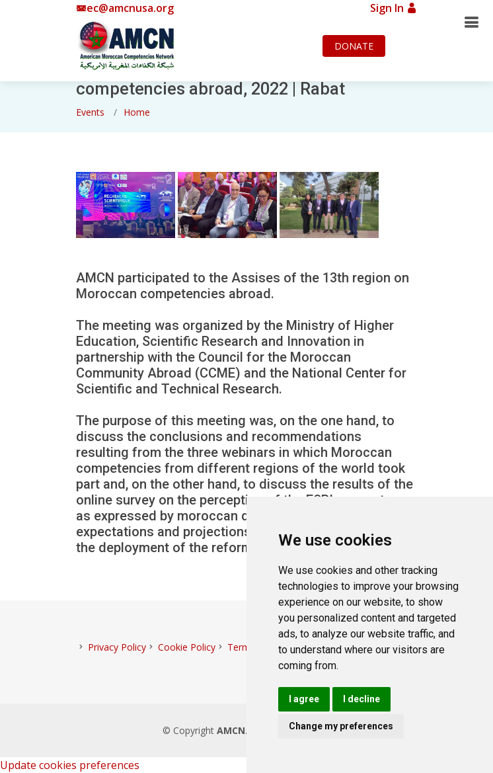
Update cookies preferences (69, 765)
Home (137, 112)
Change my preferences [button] (341, 726)
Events (90, 112)
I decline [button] (361, 699)
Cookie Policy (186, 647)
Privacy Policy (117, 647)
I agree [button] (304, 699)
